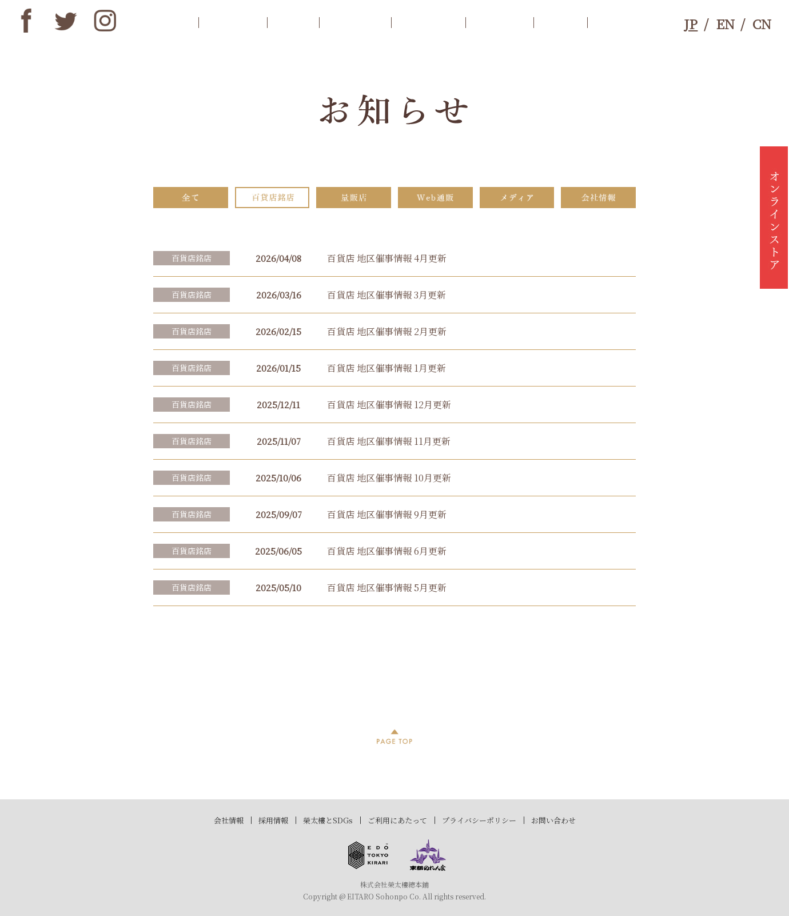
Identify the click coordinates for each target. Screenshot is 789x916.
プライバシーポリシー (479, 820)
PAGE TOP (394, 736)
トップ (168, 22)
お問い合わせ (553, 820)
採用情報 (273, 820)
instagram (105, 20)
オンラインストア (774, 217)
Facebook (26, 20)
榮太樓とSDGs (328, 820)
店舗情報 (428, 22)
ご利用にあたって (397, 820)
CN (761, 23)
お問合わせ (629, 22)
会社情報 (229, 820)
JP (691, 23)
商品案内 (355, 22)
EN (725, 23)
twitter (65, 20)
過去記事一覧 (394, 663)
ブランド (499, 22)
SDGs (560, 22)
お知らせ (232, 22)
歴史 (293, 22)
